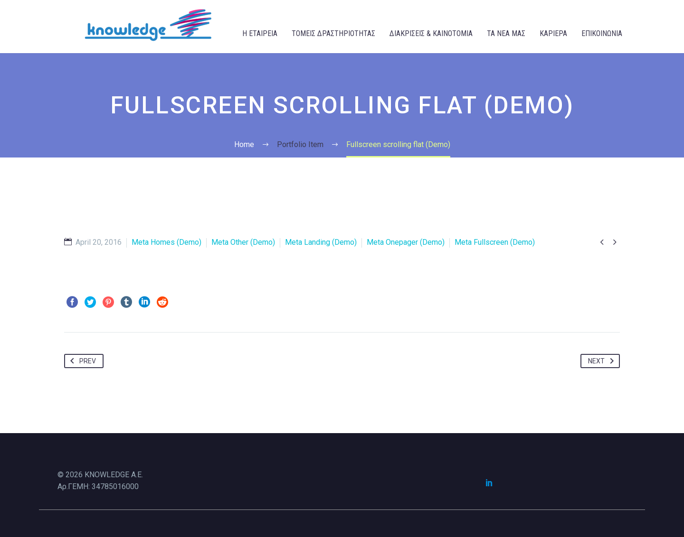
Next (603, 361)
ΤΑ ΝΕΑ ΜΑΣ (506, 33)
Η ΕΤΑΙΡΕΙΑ (259, 33)
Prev (81, 361)
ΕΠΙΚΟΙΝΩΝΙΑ (601, 33)
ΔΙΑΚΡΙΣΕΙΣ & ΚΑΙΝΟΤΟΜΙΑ (431, 33)
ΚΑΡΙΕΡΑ (553, 33)
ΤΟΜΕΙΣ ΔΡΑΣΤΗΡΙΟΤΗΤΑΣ (333, 33)
